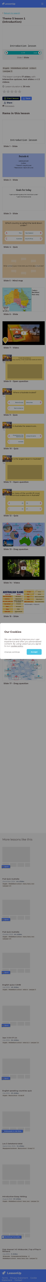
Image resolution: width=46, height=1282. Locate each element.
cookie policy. (17, 646)
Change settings (12, 652)
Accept (34, 652)
